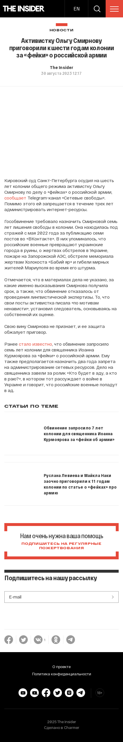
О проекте (61, 666)
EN (77, 8)
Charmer (71, 727)
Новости (61, 30)
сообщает (15, 197)
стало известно (35, 343)
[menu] (114, 9)
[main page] (24, 8)
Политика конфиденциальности (61, 674)
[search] (97, 8)
